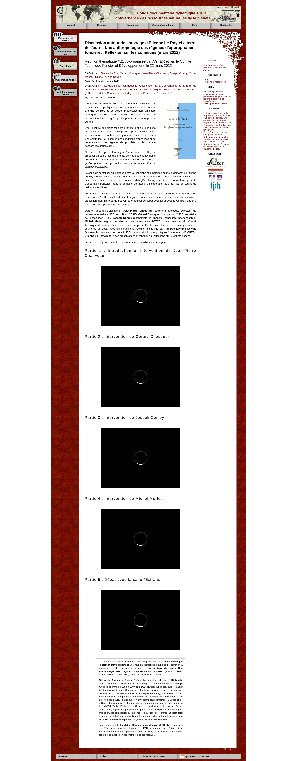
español (228, 7)
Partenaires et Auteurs (65, 39)
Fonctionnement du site (65, 52)
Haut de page (230, 749)
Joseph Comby (178, 73)
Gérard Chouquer (130, 73)
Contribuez (65, 66)
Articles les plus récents (65, 93)
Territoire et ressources (214, 82)
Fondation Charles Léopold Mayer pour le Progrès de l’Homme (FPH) (135, 93)
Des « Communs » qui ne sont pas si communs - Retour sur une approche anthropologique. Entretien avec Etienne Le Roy (216, 137)
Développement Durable (215, 103)
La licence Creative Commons (152, 756)
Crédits (103, 756)
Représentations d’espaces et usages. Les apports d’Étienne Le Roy (216, 146)
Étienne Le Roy (109, 73)
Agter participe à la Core (194, 756)
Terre (205, 79)
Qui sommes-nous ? (65, 80)
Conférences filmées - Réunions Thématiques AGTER (214, 67)
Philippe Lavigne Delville (107, 76)
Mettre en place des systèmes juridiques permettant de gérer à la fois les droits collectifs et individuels (217, 96)
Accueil (71, 25)
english (236, 7)
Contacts (63, 756)
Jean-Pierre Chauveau (155, 73)
